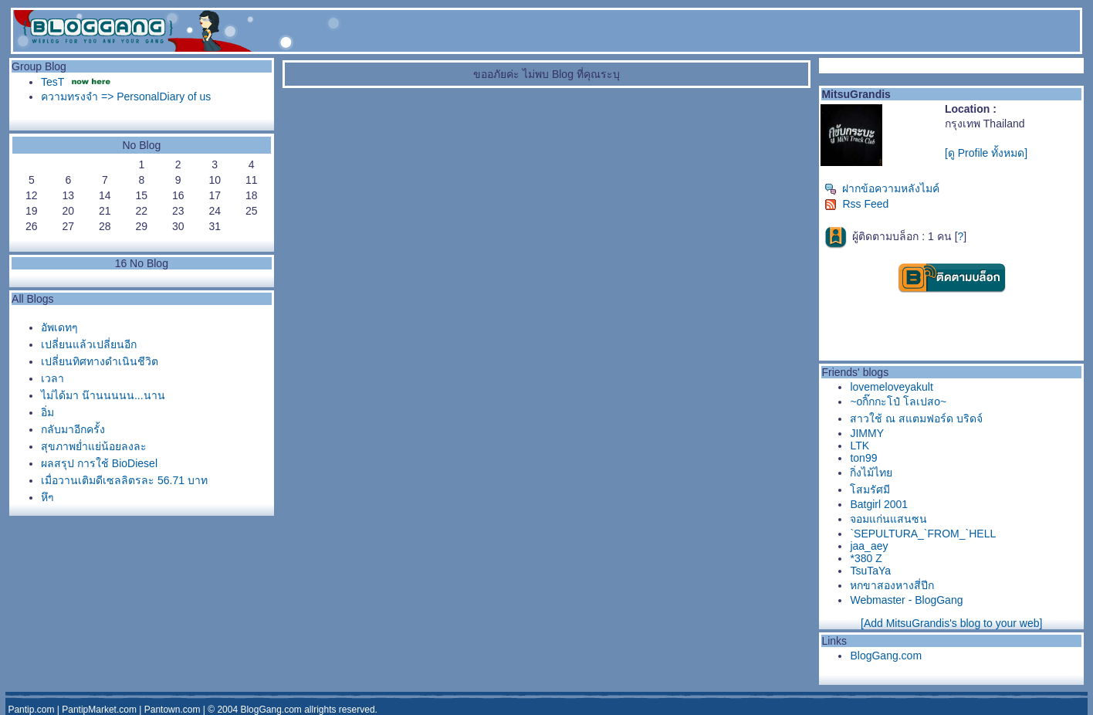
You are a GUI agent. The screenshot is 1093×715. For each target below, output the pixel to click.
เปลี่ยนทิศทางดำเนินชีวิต (99, 361)
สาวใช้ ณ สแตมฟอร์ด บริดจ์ (916, 418)
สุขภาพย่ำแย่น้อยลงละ (94, 446)
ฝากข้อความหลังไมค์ (881, 188)
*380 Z (866, 558)
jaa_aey (869, 546)
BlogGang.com (886, 655)
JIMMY (867, 433)
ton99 (863, 458)
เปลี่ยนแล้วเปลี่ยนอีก (89, 344)
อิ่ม (47, 412)
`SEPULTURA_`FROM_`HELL (923, 533)
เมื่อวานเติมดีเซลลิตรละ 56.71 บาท (124, 480)
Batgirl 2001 (879, 504)
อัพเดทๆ (59, 327)
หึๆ (47, 497)
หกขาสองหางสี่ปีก (892, 585)
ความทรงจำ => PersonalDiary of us (126, 96)
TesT (52, 82)
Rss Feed (856, 204)
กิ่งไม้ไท (871, 472)
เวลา (52, 378)
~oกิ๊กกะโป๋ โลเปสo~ (898, 401)
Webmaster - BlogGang (906, 600)
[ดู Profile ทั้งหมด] (986, 153)
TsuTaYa (870, 570)
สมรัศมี (870, 489)
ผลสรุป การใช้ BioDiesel (99, 463)
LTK (859, 445)
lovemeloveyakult (891, 387)
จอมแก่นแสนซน (888, 519)
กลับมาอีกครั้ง (73, 429)
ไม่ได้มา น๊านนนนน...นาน (103, 395)
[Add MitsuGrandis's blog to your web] (951, 623)
